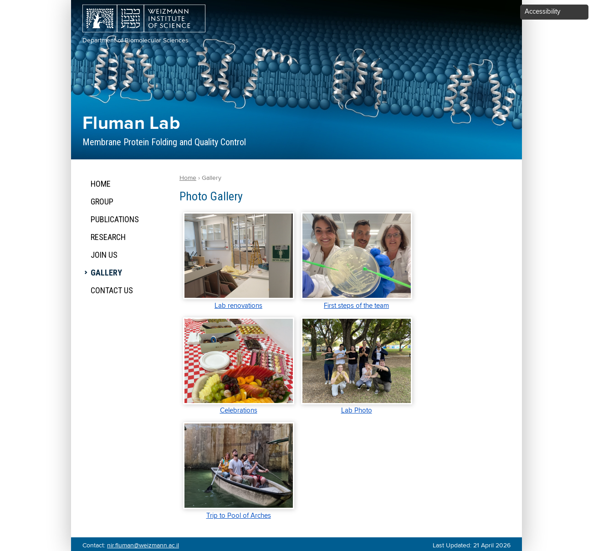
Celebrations (238, 410)
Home (101, 184)
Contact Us (112, 290)
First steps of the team (356, 305)
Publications (115, 219)
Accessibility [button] (542, 11)
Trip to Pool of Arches (238, 515)
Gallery (106, 272)
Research (108, 237)
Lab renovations (238, 305)
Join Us (104, 255)
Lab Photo (356, 410)
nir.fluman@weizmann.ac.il (143, 545)
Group (102, 201)
